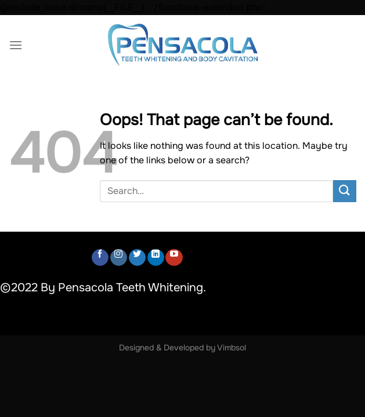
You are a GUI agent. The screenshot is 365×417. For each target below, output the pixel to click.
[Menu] (16, 45)
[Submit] (344, 191)
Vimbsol (231, 347)
